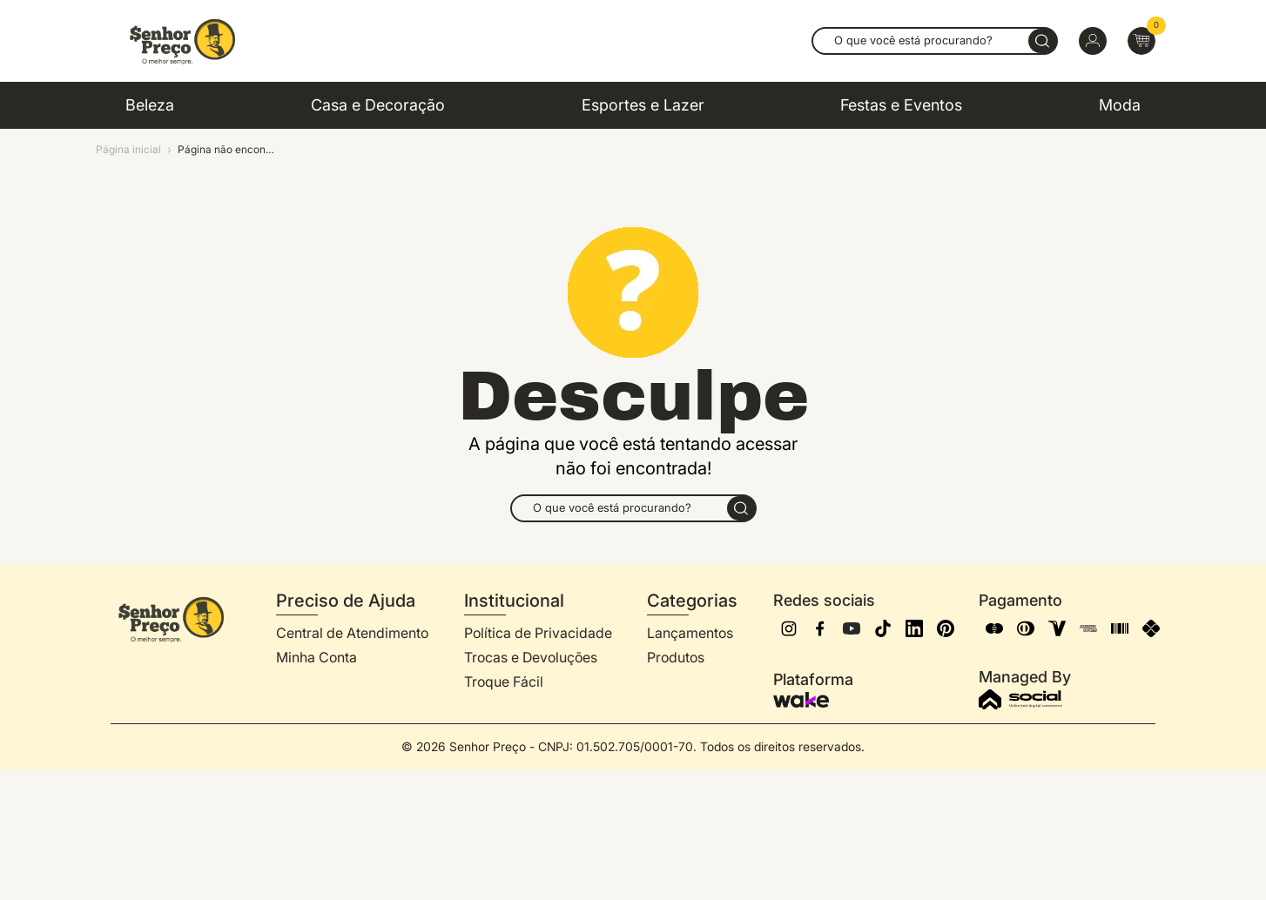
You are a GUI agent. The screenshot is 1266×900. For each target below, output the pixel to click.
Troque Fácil (503, 681)
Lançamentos (690, 632)
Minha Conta (316, 657)
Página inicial (128, 149)
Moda (1120, 105)
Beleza (149, 105)
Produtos (675, 657)
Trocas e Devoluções (530, 657)
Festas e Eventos (901, 105)
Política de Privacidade (538, 632)
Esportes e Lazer (643, 105)
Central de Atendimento (352, 632)
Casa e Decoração (378, 105)
